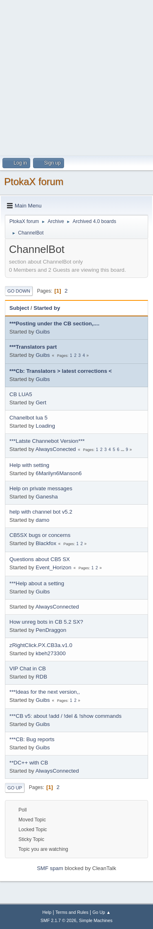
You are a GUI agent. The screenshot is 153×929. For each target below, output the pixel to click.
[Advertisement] (76, 76)
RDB (41, 677)
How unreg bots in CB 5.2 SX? (46, 622)
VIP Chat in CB (27, 668)
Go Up (14, 787)
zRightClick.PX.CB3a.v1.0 (40, 645)
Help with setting (29, 465)
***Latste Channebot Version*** (47, 441)
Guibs (42, 332)
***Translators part (33, 347)
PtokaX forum (33, 181)
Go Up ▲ (101, 912)
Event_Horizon (53, 567)
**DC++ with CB (28, 763)
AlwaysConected (55, 449)
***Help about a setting (36, 583)
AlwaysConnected (57, 607)
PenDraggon (50, 630)
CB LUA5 (20, 394)
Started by (46, 308)
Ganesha (46, 497)
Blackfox (45, 543)
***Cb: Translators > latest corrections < (60, 371)
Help (46, 912)
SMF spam (50, 868)
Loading (45, 426)
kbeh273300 (50, 653)
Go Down (18, 291)
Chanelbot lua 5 (28, 418)
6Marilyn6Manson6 (58, 473)
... (123, 449)
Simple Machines (96, 920)
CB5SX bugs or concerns (40, 535)
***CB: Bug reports (31, 739)
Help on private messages (40, 488)
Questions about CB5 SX (39, 559)
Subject (19, 308)
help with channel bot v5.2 (40, 512)
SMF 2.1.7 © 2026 (58, 920)
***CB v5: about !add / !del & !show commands (65, 716)
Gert (40, 402)
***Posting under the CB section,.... (54, 323)
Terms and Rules (72, 912)
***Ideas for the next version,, (44, 692)
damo (42, 520)
